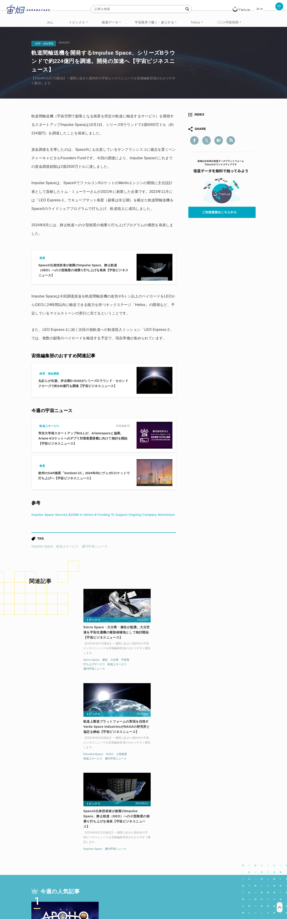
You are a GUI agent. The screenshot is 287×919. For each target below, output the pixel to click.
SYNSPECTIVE (107, 853)
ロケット (133, 853)
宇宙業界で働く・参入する (154, 22)
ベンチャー (194, 844)
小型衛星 (146, 671)
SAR (84, 853)
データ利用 (239, 844)
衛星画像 (216, 844)
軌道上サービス (67, 555)
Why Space (127, 844)
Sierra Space (38, 671)
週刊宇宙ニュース (94, 555)
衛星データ (110, 22)
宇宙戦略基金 (158, 853)
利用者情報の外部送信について (167, 895)
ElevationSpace (119, 671)
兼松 (52, 671)
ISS (71, 853)
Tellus (195, 22)
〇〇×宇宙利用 (228, 22)
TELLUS (80, 844)
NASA (135, 671)
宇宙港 (72, 671)
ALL (50, 22)
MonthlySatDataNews (161, 844)
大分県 (61, 671)
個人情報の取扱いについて (130, 895)
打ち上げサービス (41, 676)
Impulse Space (42, 555)
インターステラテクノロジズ (218, 853)
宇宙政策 (182, 853)
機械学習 (54, 853)
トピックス (77, 22)
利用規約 (106, 895)
